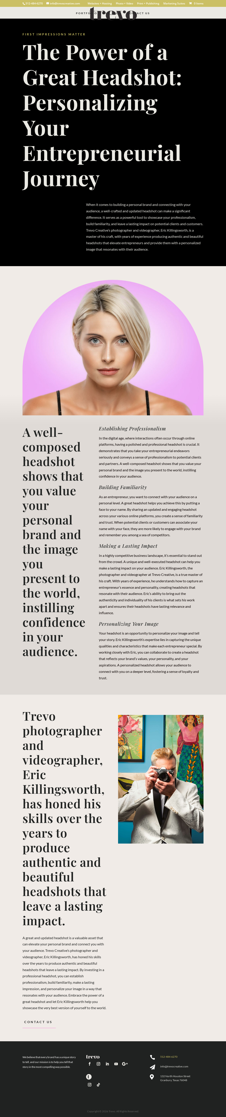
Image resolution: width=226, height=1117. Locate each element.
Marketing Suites (174, 3)
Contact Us (138, 13)
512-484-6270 (168, 1056)
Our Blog (112, 13)
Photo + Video (124, 3)
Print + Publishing (148, 3)
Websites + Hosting (100, 3)
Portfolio (86, 13)
